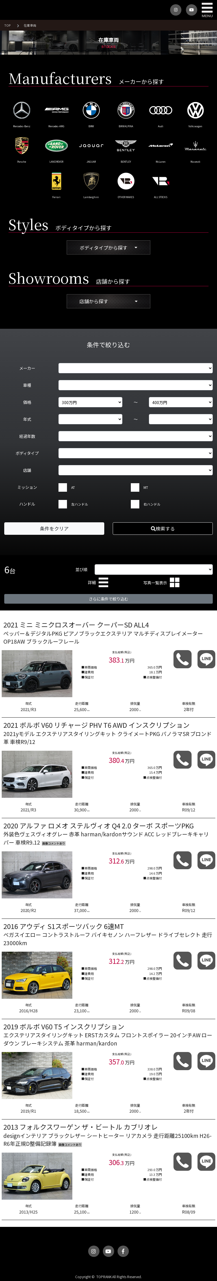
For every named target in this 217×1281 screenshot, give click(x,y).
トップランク (14, 10)
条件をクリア (54, 528)
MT (146, 487)
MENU (207, 10)
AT (73, 487)
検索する (163, 528)
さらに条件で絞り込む (108, 599)
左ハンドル (79, 504)
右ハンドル (152, 504)
